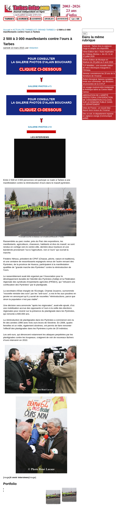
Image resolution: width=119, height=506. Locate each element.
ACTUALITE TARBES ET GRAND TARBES (34, 30)
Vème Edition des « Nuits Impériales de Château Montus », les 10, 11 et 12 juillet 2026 (98, 54)
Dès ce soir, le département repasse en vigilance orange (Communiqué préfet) (98, 116)
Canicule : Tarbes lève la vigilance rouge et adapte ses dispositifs (97, 47)
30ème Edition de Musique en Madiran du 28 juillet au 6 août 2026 (98, 61)
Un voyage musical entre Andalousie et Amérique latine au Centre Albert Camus (98, 89)
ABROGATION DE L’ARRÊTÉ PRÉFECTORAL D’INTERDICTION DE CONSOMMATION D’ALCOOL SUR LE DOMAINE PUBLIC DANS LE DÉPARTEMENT (98, 100)
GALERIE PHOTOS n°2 (40, 127)
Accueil (6, 30)
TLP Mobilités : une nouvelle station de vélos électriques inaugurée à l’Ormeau (98, 67)
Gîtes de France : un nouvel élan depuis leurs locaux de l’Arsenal (96, 109)
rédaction (33, 48)
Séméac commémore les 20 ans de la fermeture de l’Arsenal (99, 74)
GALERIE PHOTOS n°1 (40, 86)
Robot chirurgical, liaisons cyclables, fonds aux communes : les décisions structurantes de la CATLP (98, 81)
